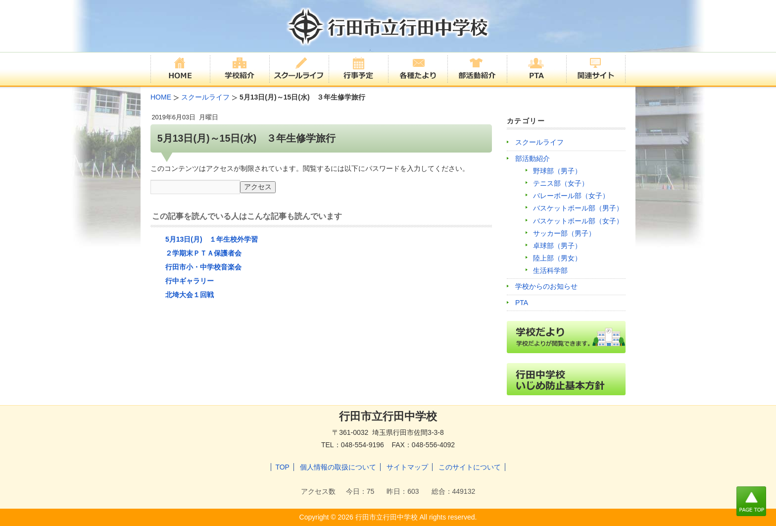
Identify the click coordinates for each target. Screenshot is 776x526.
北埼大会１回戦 (189, 295)
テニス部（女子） (560, 183)
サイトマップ (407, 467)
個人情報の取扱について (338, 467)
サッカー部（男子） (564, 233)
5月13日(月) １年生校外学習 (211, 239)
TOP (282, 467)
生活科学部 (550, 270)
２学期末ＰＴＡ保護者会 (203, 253)
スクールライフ (539, 142)
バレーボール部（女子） (571, 196)
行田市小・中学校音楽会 (203, 267)
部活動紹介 (532, 158)
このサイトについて (469, 467)
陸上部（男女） (557, 258)
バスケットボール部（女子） (578, 221)
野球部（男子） (557, 171)
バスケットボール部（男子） (578, 208)
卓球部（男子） (557, 246)
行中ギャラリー (189, 281)
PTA (521, 303)
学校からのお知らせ (546, 286)
